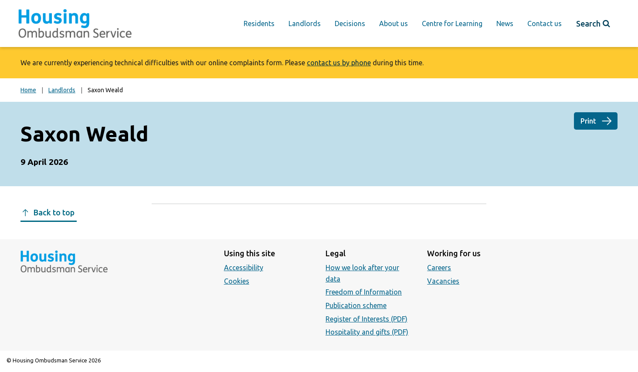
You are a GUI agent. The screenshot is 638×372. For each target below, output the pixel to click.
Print (588, 121)
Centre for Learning (452, 23)
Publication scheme (356, 305)
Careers (439, 267)
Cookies (236, 281)
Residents (259, 23)
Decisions (350, 23)
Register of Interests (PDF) (366, 319)
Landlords (304, 23)
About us (393, 23)
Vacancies (443, 281)
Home (28, 90)
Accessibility (243, 267)
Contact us (544, 23)
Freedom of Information (364, 292)
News (504, 23)
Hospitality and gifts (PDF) (367, 332)
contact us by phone (339, 63)
